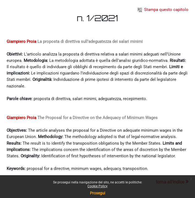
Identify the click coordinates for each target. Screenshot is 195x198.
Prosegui (97, 193)
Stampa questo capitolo (163, 9)
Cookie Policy (97, 186)
